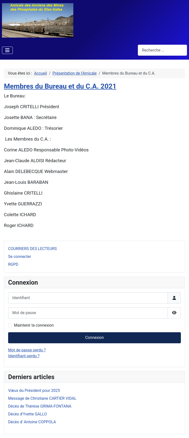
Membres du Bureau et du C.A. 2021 (60, 86)
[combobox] (162, 50)
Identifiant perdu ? (24, 356)
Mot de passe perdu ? (27, 350)
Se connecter (19, 256)
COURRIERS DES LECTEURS (32, 248)
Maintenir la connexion (34, 325)
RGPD (13, 264)
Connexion (94, 337)
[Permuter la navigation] (7, 50)
